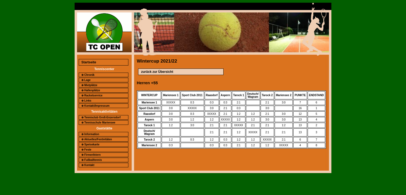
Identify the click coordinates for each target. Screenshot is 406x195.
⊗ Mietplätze (89, 85)
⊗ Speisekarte (90, 144)
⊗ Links (86, 100)
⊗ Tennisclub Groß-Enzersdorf (101, 117)
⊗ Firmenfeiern (91, 154)
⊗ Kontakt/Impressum (95, 105)
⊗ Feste (86, 149)
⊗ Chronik (88, 74)
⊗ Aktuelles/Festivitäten (96, 139)
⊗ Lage (86, 80)
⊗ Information (90, 134)
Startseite (88, 62)
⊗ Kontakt (87, 165)
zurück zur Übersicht (157, 72)
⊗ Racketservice (91, 95)
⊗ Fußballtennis (91, 159)
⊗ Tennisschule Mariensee (98, 122)
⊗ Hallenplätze (90, 90)
